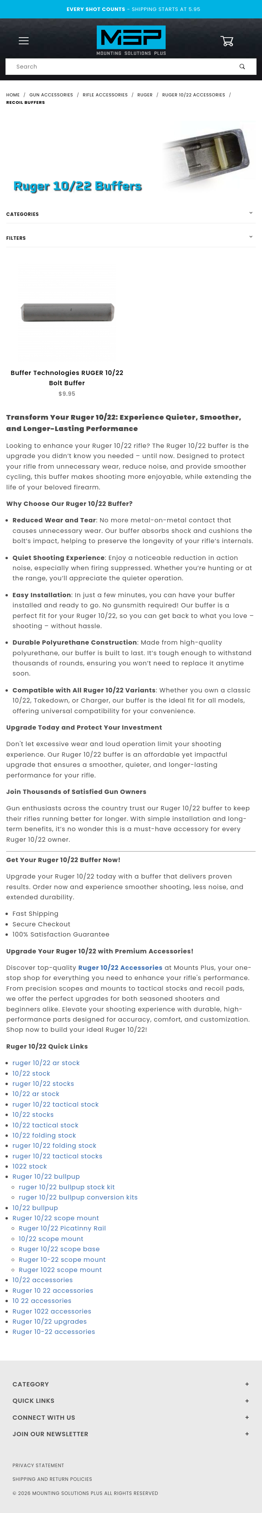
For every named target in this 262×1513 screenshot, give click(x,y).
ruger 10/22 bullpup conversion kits (78, 1197)
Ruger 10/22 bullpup (46, 1176)
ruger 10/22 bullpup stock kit (67, 1187)
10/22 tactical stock (46, 1125)
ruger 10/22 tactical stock (56, 1104)
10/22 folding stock (44, 1135)
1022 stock (30, 1166)
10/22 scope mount (51, 1239)
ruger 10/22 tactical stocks (58, 1156)
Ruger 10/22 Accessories (120, 968)
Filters (16, 238)
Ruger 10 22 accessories (53, 1290)
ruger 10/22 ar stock (46, 1063)
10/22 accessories (43, 1280)
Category (31, 1384)
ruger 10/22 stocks (43, 1084)
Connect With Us (44, 1417)
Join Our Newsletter (51, 1434)
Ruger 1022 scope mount (60, 1270)
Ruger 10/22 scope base (59, 1249)
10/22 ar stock (36, 1094)
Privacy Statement (38, 1465)
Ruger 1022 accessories (52, 1311)
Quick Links (34, 1400)
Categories (22, 214)
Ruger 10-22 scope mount (62, 1259)
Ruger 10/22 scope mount (56, 1218)
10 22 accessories (42, 1301)
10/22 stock (32, 1073)
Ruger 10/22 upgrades (50, 1321)
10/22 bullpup (35, 1207)
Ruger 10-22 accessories (54, 1332)
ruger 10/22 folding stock (55, 1146)
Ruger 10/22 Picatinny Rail (62, 1228)
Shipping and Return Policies (52, 1479)
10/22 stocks (33, 1115)
